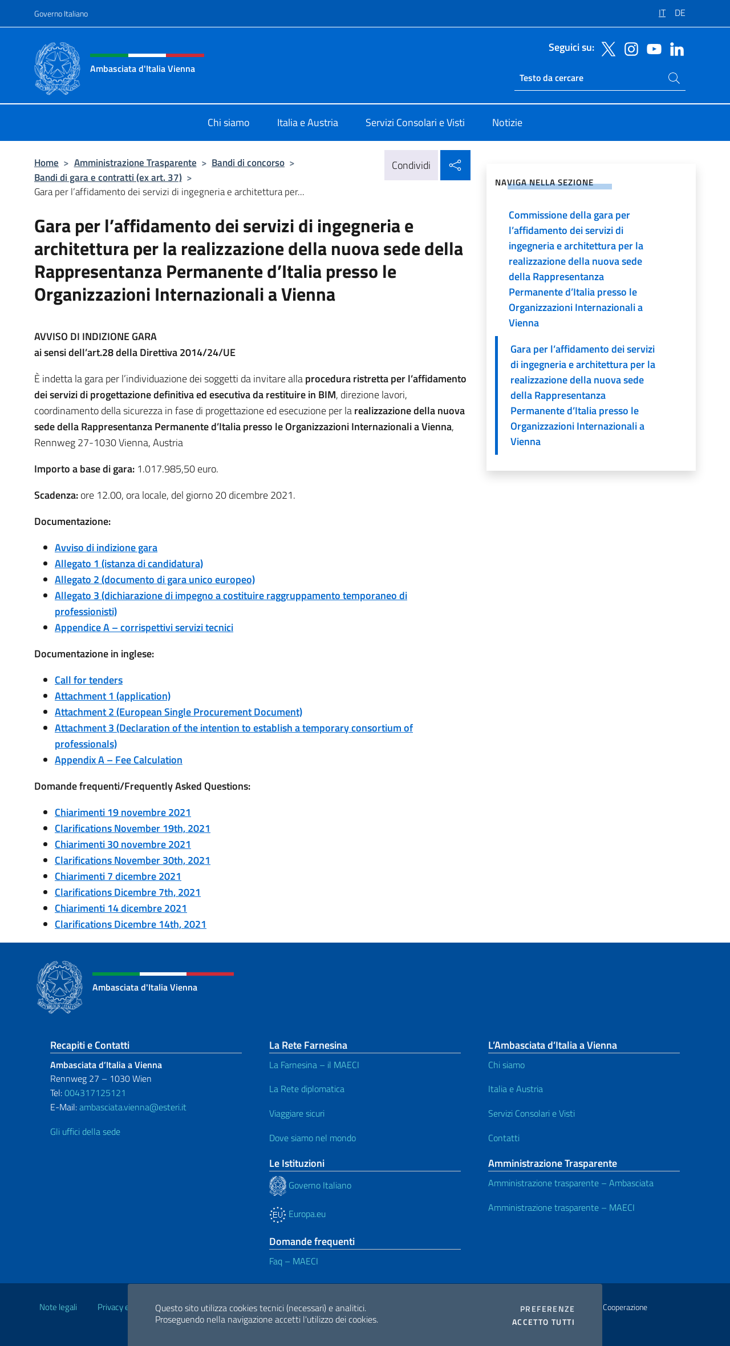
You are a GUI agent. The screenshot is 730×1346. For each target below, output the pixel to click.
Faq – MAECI (293, 1261)
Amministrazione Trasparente (135, 162)
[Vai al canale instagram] (628, 48)
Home (46, 162)
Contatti (504, 1138)
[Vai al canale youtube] (651, 48)
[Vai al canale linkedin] (674, 48)
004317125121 (95, 1093)
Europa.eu (297, 1213)
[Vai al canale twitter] (605, 48)
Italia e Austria (515, 1089)
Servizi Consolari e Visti (531, 1113)
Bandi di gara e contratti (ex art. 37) (108, 177)
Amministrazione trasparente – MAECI (561, 1207)
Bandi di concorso (248, 162)
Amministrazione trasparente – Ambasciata (571, 1183)
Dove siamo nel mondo (312, 1138)
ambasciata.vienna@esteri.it (132, 1107)
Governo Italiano (61, 13)
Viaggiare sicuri (297, 1113)
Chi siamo (506, 1065)
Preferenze (547, 1309)
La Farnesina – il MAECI (314, 1065)
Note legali (58, 1306)
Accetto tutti (543, 1322)
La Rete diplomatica (306, 1089)
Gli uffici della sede (85, 1131)
